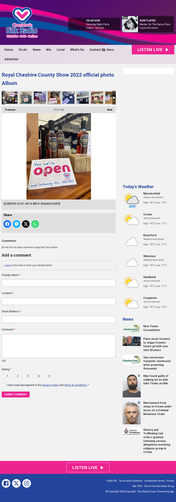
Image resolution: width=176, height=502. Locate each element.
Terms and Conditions (130, 480)
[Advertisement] (148, 128)
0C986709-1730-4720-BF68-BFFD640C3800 (26, 98)
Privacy (170, 480)
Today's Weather (138, 186)
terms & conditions (75, 385)
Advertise (11, 59)
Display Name (11, 275)
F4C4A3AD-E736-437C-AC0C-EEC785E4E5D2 (83, 98)
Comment (8, 329)
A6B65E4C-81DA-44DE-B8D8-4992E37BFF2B (97, 98)
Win (48, 49)
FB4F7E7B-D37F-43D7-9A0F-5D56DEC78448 (40, 98)
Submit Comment (15, 394)
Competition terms (154, 480)
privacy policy (50, 385)
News (37, 49)
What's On (77, 49)
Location (8, 293)
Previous (8, 108)
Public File (111, 480)
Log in (7, 265)
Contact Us (97, 49)
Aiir (172, 491)
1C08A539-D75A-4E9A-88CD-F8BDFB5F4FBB (11, 98)
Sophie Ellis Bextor (149, 28)
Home (8, 49)
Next (108, 108)
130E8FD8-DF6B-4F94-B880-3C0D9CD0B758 (111, 98)
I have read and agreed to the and (48, 385)
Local (61, 49)
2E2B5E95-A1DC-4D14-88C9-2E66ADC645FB (54, 98)
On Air (23, 49)
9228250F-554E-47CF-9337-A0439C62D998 (68, 98)
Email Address (11, 311)
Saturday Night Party (97, 24)
